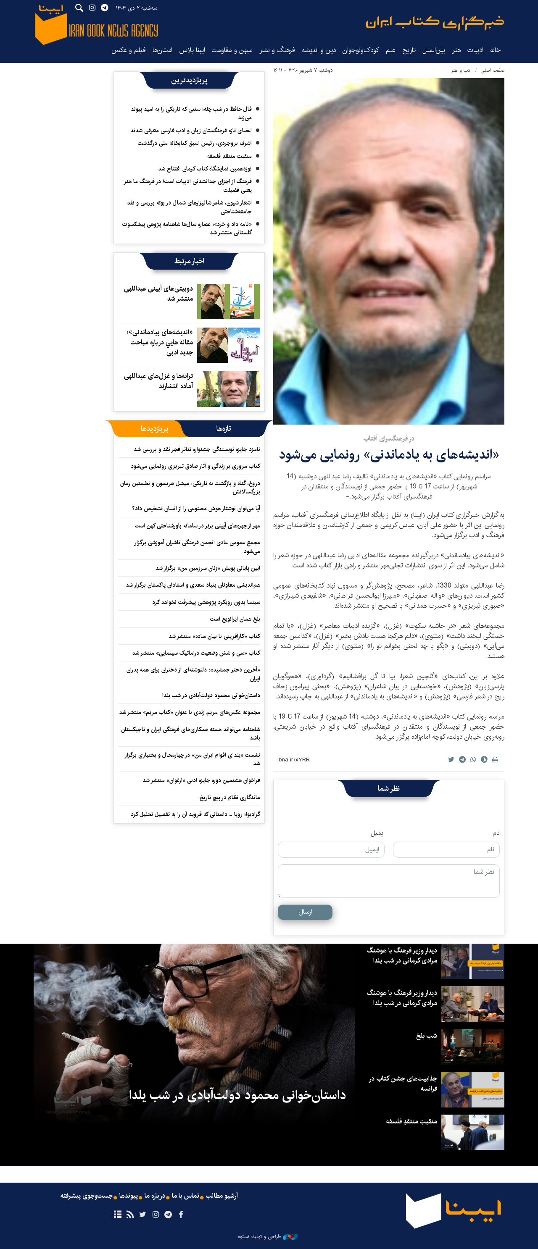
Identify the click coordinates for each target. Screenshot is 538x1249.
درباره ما (155, 1196)
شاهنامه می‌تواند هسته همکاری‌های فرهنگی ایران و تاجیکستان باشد (190, 734)
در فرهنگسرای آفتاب (388, 438)
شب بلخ (426, 1036)
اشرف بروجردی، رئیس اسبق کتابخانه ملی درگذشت (195, 143)
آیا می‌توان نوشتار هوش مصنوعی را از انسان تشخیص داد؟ (196, 508)
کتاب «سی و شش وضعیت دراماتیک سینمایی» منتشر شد (196, 653)
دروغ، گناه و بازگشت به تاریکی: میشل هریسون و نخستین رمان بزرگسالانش (190, 487)
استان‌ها (162, 50)
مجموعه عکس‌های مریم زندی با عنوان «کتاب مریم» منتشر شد (189, 712)
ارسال (305, 912)
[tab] (223, 428)
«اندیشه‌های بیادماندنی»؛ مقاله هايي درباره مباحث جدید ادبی (160, 342)
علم (391, 50)
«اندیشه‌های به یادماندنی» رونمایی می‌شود (389, 454)
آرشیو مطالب (222, 1196)
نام (496, 833)
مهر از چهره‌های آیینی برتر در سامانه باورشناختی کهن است (197, 525)
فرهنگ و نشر (277, 50)
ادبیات (475, 50)
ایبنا (435, 23)
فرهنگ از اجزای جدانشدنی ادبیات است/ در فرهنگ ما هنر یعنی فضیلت (188, 185)
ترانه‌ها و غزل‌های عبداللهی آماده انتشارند (158, 381)
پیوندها (128, 1196)
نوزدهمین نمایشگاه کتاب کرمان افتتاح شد (205, 168)
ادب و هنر (461, 70)
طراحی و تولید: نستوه (268, 1237)
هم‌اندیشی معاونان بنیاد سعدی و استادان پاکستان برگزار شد (193, 585)
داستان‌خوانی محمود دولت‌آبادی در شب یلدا (211, 695)
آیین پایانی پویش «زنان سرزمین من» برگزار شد (208, 568)
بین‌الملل (433, 50)
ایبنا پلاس (192, 50)
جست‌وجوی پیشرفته (87, 1196)
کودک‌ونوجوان (361, 50)
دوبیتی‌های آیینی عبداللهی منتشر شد (158, 293)
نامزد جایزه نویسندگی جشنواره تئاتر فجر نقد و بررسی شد (197, 449)
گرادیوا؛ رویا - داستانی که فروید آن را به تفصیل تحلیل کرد (195, 814)
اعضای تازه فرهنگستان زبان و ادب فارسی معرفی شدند (191, 130)
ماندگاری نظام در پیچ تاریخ (230, 797)
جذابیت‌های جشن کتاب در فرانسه (403, 1083)
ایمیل (378, 833)
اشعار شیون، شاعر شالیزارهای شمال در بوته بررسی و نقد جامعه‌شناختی (189, 207)
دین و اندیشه (319, 50)
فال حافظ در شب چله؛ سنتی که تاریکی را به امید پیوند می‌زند (191, 113)
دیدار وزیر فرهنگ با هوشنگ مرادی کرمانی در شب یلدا (402, 955)
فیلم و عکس (128, 50)
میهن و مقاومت (232, 50)
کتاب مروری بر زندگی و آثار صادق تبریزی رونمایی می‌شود (195, 466)
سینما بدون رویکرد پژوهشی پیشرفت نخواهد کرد (206, 602)
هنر (456, 50)
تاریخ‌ (409, 50)
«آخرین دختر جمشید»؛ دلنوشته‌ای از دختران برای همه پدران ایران (193, 674)
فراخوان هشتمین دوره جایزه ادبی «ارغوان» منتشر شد (201, 780)
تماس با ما (185, 1196)
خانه (495, 50)
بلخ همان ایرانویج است (235, 619)
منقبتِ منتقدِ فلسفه (229, 156)
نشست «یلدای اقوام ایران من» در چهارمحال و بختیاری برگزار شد (192, 759)
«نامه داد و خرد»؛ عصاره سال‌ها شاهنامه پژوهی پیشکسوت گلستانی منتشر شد (187, 228)
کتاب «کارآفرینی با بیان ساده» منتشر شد (214, 636)
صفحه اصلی (492, 70)
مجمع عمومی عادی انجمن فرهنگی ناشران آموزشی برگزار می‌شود (197, 547)
